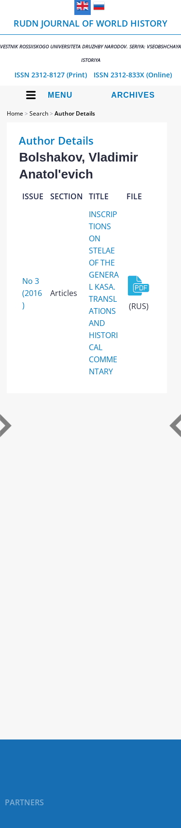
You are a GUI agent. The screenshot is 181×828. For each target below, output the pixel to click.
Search (38, 113)
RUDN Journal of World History (90, 40)
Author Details (75, 113)
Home (15, 113)
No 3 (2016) (32, 293)
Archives (133, 95)
